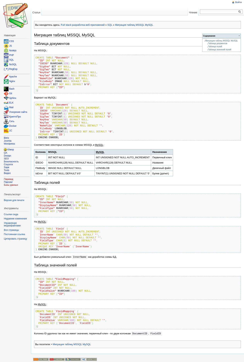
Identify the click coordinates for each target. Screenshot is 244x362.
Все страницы (11, 230)
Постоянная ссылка (14, 234)
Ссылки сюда (11, 214)
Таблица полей (215, 46)
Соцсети (8, 164)
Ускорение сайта (18, 112)
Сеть (11, 121)
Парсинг (8, 182)
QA (5, 152)
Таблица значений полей (219, 50)
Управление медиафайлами (12, 224)
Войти (238, 2)
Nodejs (12, 50)
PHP (11, 55)
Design (7, 155)
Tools (6, 170)
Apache (13, 76)
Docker (12, 126)
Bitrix (6, 138)
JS (10, 46)
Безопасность (11, 161)
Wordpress (9, 143)
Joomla (7, 140)
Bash (11, 89)
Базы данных (11, 185)
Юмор (10, 149)
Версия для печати (14, 200)
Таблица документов (217, 43)
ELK (11, 103)
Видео (7, 173)
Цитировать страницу (15, 238)
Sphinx (12, 98)
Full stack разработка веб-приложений (83, 24)
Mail (11, 107)
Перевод (8, 179)
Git (10, 93)
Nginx (12, 81)
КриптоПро (15, 117)
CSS (11, 41)
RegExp (13, 69)
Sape (6, 167)
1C (10, 130)
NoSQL (13, 64)
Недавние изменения (15, 218)
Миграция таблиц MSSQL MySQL (134, 24)
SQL (109, 24)
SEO (6, 158)
